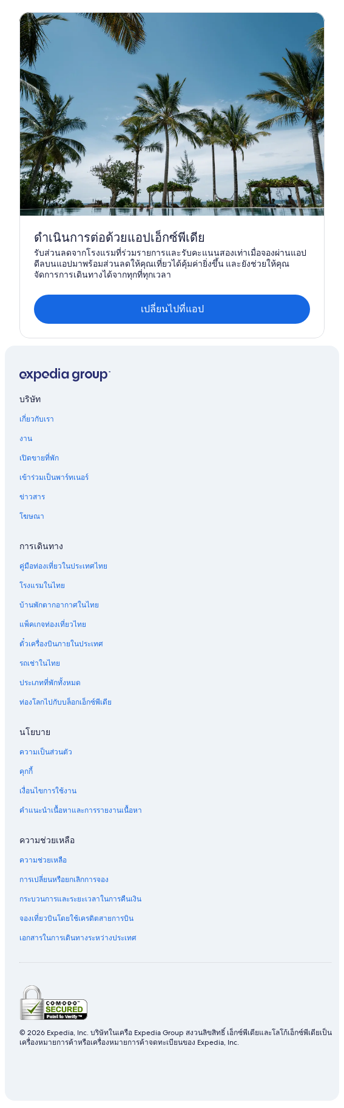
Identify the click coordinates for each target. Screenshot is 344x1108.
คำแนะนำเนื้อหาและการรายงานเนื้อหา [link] (80, 810)
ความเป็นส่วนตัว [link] (45, 752)
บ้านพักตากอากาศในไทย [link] (59, 605)
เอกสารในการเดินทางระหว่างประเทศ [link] (78, 938)
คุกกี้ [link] (26, 771)
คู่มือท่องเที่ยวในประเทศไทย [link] (63, 566)
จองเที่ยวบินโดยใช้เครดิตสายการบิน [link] (76, 918)
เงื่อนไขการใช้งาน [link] (47, 791)
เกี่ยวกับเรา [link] (36, 419)
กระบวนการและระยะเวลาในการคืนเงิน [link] (80, 899)
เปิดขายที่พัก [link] (39, 458)
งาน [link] (25, 438)
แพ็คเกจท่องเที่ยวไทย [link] (52, 624)
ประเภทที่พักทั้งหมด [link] (50, 683)
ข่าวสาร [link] (32, 497)
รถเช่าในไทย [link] (39, 663)
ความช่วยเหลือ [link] (43, 860)
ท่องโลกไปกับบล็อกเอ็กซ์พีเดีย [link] (65, 702)
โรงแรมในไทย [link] (42, 585)
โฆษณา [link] (31, 516)
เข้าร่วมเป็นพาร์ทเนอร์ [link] (54, 477)
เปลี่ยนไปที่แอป (172, 309)
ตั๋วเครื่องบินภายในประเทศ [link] (61, 644)
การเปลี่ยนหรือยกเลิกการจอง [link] (64, 879)
